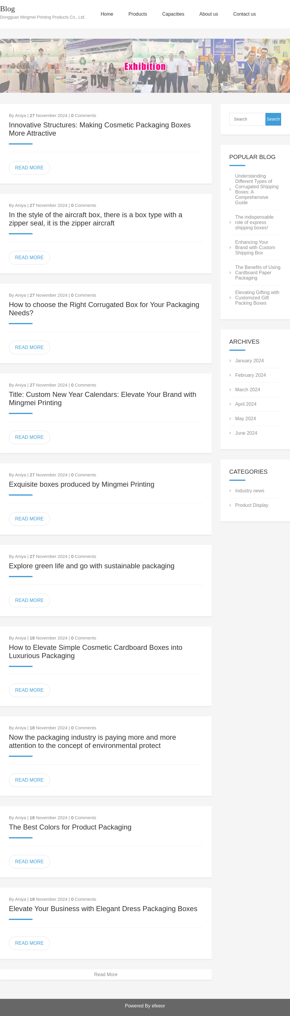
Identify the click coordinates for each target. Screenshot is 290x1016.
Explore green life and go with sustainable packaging (91, 566)
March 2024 (247, 389)
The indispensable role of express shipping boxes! (254, 222)
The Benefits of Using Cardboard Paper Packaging (258, 272)
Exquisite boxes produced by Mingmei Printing (81, 484)
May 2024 (245, 418)
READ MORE (29, 167)
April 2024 (246, 404)
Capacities (173, 14)
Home (107, 14)
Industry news (250, 490)
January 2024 (249, 360)
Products (137, 14)
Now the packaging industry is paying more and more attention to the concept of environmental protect (92, 741)
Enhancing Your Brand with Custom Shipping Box (255, 247)
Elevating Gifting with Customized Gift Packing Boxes (257, 298)
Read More (105, 974)
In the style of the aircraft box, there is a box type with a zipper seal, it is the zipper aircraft (95, 219)
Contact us (244, 14)
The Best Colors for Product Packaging (70, 827)
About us (209, 14)
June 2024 (246, 433)
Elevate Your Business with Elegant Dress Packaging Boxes (103, 909)
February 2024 (250, 375)
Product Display (251, 505)
